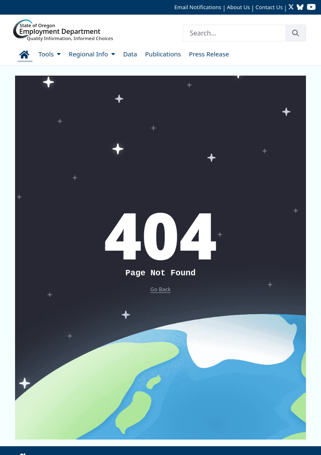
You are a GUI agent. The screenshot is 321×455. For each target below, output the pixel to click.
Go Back (160, 289)
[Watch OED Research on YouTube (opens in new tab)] (311, 7)
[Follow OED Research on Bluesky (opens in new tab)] (300, 7)
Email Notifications (197, 7)
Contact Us (269, 7)
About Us (238, 7)
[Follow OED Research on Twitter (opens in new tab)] (292, 7)
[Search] (234, 33)
